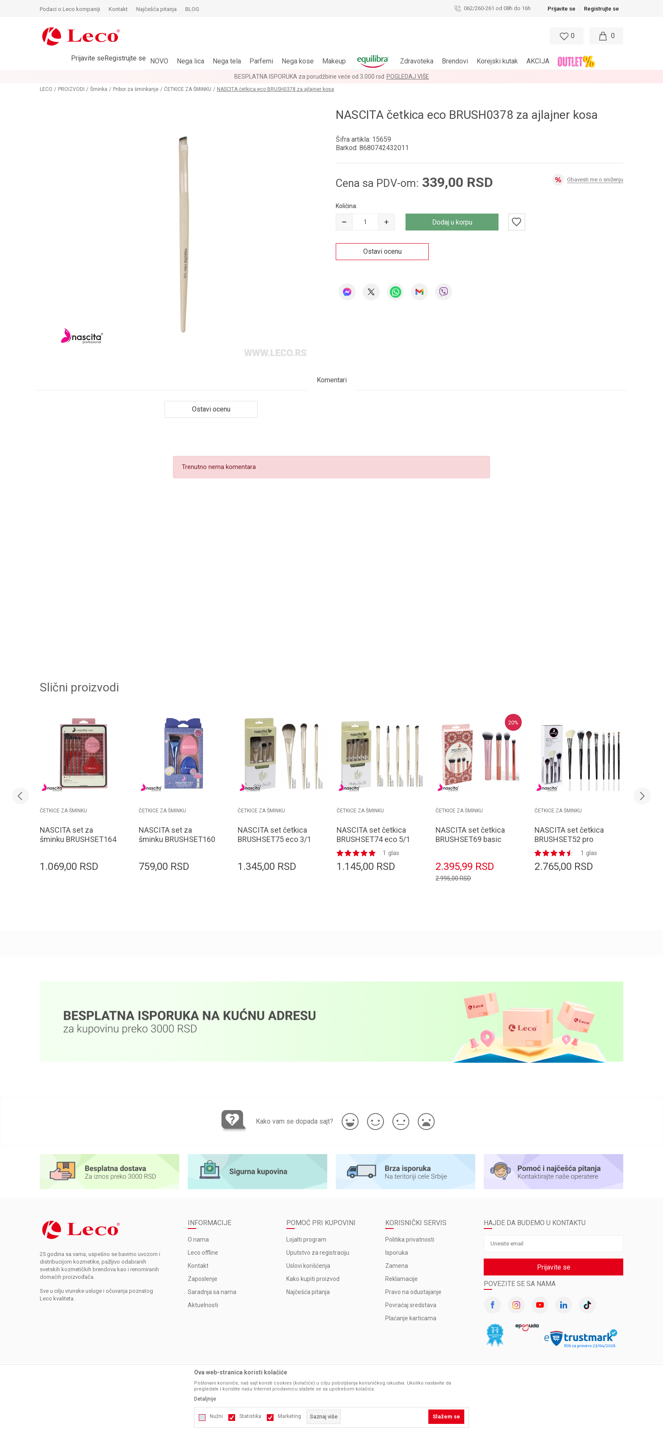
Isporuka (396, 1252)
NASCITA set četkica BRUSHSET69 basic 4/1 (470, 839)
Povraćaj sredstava (410, 1305)
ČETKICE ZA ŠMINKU (187, 89)
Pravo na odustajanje (413, 1292)
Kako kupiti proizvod (313, 1278)
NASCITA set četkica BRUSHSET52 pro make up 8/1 (569, 839)
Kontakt (198, 1265)
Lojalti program (306, 1239)
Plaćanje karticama (410, 1318)
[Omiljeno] (566, 35)
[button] (294, 35)
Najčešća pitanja (308, 1292)
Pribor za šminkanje (136, 89)
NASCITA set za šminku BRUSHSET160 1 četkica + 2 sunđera (177, 839)
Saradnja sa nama (212, 1292)
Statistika (250, 1416)
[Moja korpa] (606, 35)
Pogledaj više (407, 76)
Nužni (216, 1416)
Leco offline (203, 1252)
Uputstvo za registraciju (317, 1252)
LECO (46, 89)
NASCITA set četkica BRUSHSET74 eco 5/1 (373, 834)
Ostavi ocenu (382, 251)
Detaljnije (205, 1398)
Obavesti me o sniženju (595, 179)
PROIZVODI (71, 89)
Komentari (332, 380)
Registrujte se (601, 8)
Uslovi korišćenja (308, 1265)
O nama (198, 1239)
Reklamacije (401, 1278)
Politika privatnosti (409, 1239)
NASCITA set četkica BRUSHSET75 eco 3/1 (274, 834)
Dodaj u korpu (452, 222)
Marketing (289, 1416)
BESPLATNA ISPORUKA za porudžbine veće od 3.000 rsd (309, 76)
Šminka (98, 89)
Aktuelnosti (203, 1305)
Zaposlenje (202, 1278)
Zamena (396, 1265)
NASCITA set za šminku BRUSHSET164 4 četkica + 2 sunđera (78, 839)
